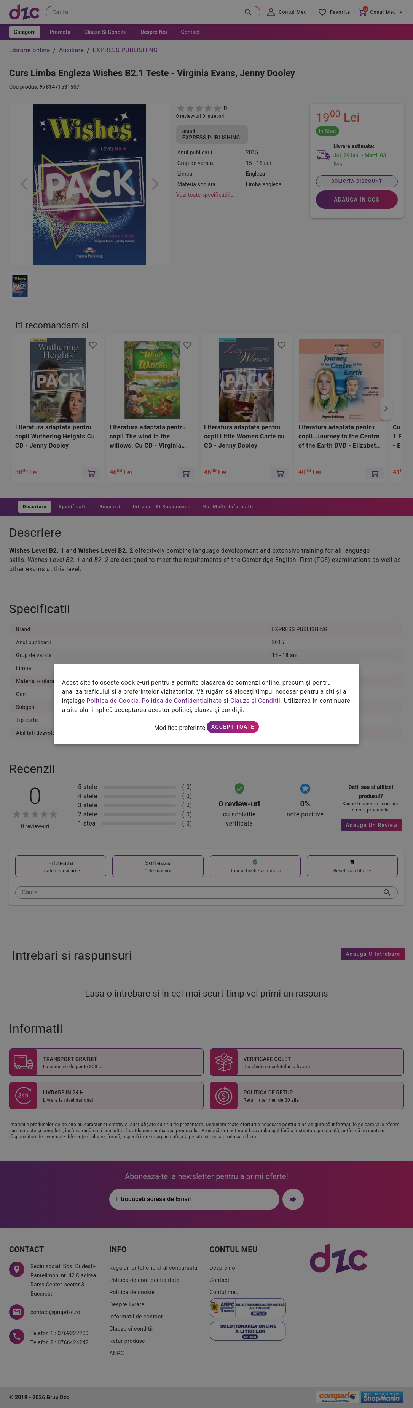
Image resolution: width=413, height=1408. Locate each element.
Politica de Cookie (112, 700)
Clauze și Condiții (255, 700)
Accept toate (232, 727)
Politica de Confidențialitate (182, 700)
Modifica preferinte (179, 727)
